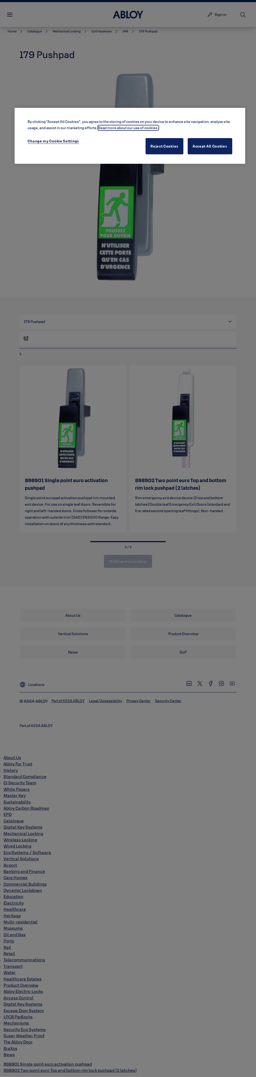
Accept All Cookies (210, 146)
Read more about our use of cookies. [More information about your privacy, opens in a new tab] (128, 127)
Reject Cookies (164, 146)
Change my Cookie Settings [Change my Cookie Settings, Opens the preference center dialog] (53, 141)
